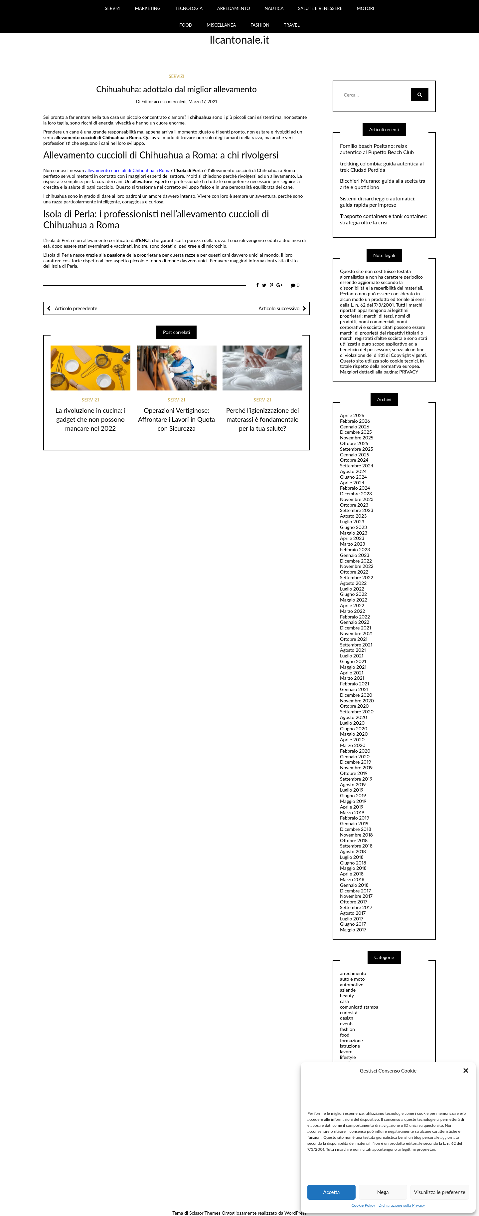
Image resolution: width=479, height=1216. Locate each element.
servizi (176, 76)
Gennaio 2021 (354, 689)
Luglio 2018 (352, 857)
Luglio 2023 (352, 521)
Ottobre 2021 (354, 639)
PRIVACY (408, 371)
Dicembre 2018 (355, 829)
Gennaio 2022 (354, 622)
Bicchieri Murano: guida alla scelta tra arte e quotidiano (382, 184)
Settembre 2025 (356, 449)
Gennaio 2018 (354, 885)
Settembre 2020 (357, 711)
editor (147, 101)
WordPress (295, 1213)
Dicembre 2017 (355, 890)
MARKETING (148, 8)
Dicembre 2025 (356, 432)
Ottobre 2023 (354, 505)
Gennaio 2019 (354, 823)
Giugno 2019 (353, 795)
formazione (351, 1040)
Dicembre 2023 (356, 493)
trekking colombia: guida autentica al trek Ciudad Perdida (382, 166)
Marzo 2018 (352, 879)
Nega (383, 1192)
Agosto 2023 (353, 516)
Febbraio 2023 (355, 549)
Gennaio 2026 (354, 426)
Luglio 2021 (352, 655)
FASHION (259, 25)
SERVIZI (112, 8)
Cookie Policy (363, 1205)
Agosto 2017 (353, 913)
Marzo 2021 (352, 678)
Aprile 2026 (352, 415)
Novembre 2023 (357, 499)
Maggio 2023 (353, 533)
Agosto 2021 (353, 650)
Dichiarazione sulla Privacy (402, 1205)
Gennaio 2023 (354, 555)
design (346, 1018)
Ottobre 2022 (354, 572)
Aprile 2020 (352, 739)
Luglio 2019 (351, 790)
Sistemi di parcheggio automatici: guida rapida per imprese (377, 201)
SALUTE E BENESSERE (320, 8)
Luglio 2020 (352, 723)
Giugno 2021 (353, 661)
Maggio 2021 (353, 667)
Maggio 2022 (353, 600)
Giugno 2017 (353, 924)
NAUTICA (273, 8)
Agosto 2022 (353, 583)
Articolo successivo (278, 308)
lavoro (346, 1051)
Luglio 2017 (351, 918)
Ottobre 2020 (354, 706)
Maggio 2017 (353, 929)
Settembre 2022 (356, 577)
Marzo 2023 (352, 544)
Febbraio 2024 (355, 488)
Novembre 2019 (356, 767)
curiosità (348, 1012)
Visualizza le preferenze (439, 1192)
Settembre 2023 (356, 510)
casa (344, 1001)
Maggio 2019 (353, 801)
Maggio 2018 (353, 868)
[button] (465, 1070)
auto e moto (352, 979)
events (346, 1023)
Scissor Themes (205, 1213)
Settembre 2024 (356, 465)
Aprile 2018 (352, 873)
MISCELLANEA (221, 25)
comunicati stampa (359, 1007)
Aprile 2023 (352, 538)
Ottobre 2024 (354, 460)
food (344, 1035)
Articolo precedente (75, 308)
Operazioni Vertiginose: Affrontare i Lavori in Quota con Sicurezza (176, 419)
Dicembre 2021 (355, 627)
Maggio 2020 (354, 734)
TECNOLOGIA (189, 8)
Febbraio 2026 (355, 421)
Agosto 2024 (353, 471)
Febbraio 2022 (355, 616)
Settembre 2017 (356, 907)
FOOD (185, 25)
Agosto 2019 (353, 784)
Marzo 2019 (352, 812)
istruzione (350, 1046)
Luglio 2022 (352, 589)
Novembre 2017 (356, 896)
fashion (347, 1029)
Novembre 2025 (356, 437)
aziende (348, 990)
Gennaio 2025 (354, 454)
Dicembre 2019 (355, 762)
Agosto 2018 (353, 851)
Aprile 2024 (352, 482)
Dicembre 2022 (356, 561)
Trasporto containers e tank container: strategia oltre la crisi (383, 219)
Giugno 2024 (353, 477)
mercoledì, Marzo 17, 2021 (192, 101)
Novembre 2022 (357, 566)
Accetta (331, 1192)
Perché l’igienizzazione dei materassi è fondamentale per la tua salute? (262, 419)
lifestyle (348, 1057)
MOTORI (365, 8)
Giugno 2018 (353, 862)
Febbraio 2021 (354, 683)
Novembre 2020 (357, 700)
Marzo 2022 (352, 611)
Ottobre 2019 (354, 773)
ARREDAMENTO (233, 8)
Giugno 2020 (353, 728)
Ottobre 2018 (354, 840)
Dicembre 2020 (356, 695)
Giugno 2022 (353, 594)
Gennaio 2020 (355, 756)
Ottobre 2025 (354, 443)
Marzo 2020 (353, 745)
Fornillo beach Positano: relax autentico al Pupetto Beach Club (377, 149)
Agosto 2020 (353, 717)
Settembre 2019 (356, 779)
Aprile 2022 (352, 605)
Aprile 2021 (352, 672)
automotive (351, 984)
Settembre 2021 (356, 644)
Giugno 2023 (353, 527)
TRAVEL (291, 25)
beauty (347, 995)
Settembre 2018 (356, 846)
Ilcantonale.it (239, 39)
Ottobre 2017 (353, 901)
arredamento (353, 973)
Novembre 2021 (356, 633)
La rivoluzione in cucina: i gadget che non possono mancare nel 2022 (91, 419)
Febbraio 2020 (355, 751)
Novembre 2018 (356, 835)
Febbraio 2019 (354, 818)
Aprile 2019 (351, 807)
